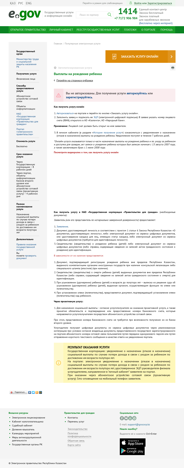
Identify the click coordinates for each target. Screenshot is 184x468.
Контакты (73, 417)
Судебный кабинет (22, 425)
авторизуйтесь (137, 93)
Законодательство (78, 428)
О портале (148, 29)
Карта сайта (74, 444)
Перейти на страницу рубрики (74, 80)
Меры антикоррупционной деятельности (26, 439)
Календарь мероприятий (25, 433)
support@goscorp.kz (139, 424)
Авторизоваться (65, 113)
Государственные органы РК (27, 444)
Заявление (62, 226)
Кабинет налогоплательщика (27, 421)
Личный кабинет (61, 29)
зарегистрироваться (159, 3)
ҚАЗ (13, 3)
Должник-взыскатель (23, 429)
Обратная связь (76, 440)
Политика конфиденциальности (79, 435)
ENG (29, 3)
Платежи (130, 29)
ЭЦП (96, 117)
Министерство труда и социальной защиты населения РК (27, 62)
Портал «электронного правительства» (24, 132)
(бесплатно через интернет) (155, 23)
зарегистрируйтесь (79, 97)
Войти (138, 3)
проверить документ (26, 257)
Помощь (167, 29)
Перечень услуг (76, 421)
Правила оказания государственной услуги (26, 247)
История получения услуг (107, 132)
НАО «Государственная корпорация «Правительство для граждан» (27, 119)
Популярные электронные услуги (82, 43)
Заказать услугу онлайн (139, 57)
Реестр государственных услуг (98, 29)
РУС (20, 3)
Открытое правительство (28, 29)
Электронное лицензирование (28, 417)
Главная (58, 43)
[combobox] (94, 14)
